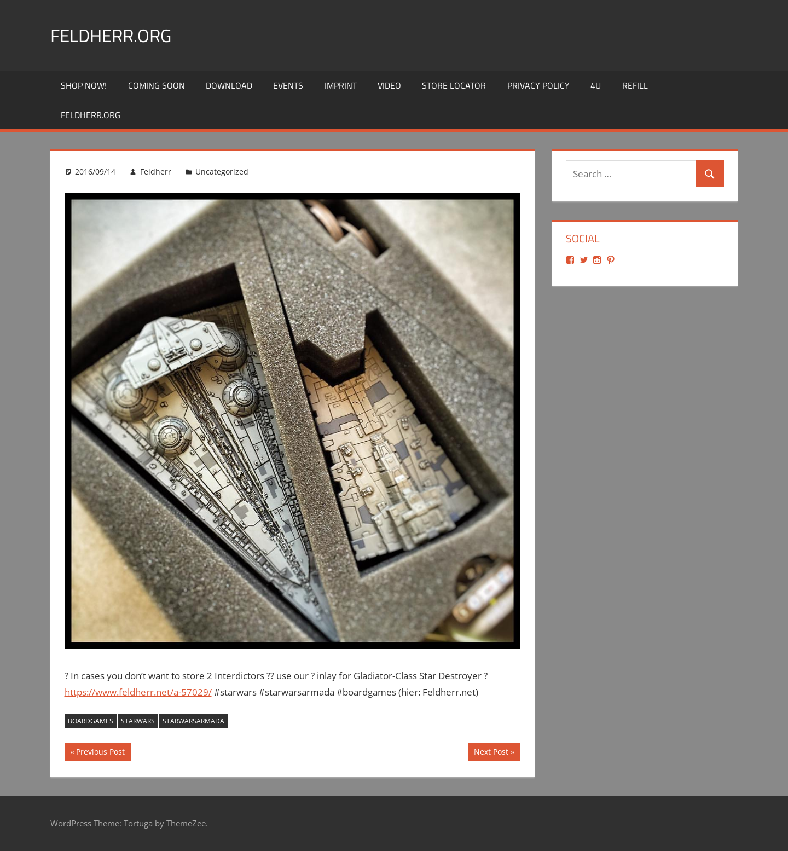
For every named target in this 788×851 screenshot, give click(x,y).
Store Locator (454, 85)
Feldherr (155, 171)
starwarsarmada (193, 721)
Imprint (341, 85)
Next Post (490, 753)
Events (288, 85)
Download (229, 85)
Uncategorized (221, 171)
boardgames (90, 721)
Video (389, 85)
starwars (138, 721)
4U (595, 85)
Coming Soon (156, 85)
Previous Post (100, 753)
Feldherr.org (116, 35)
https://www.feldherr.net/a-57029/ (138, 692)
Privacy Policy (538, 85)
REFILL (635, 85)
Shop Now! (84, 85)
